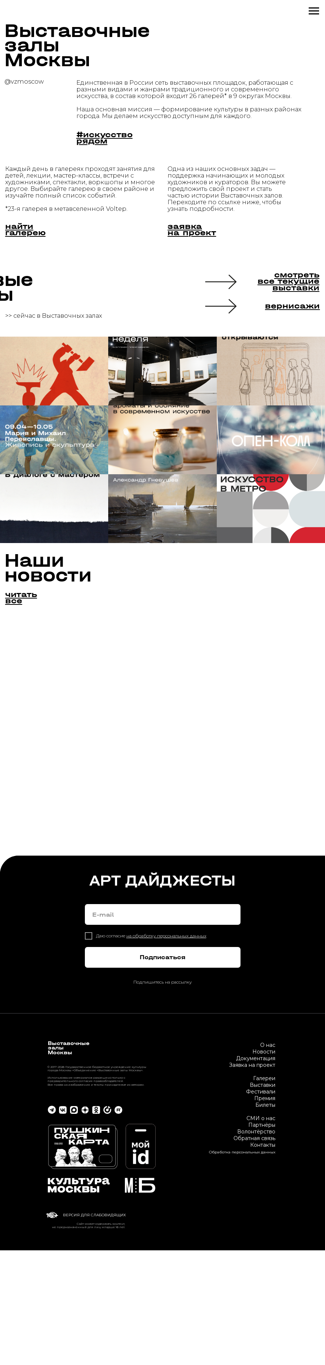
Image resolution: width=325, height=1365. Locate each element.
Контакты (262, 1259)
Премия (264, 1213)
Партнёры (261, 1239)
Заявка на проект (252, 1179)
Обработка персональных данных (242, 1266)
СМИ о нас (260, 1233)
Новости (263, 1166)
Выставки (262, 1199)
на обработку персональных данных (166, 1051)
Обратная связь (254, 1253)
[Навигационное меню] (314, 11)
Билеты (265, 1219)
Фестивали (260, 1206)
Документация (255, 1173)
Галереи (264, 1193)
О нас (267, 1159)
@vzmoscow (24, 81)
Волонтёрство (256, 1246)
